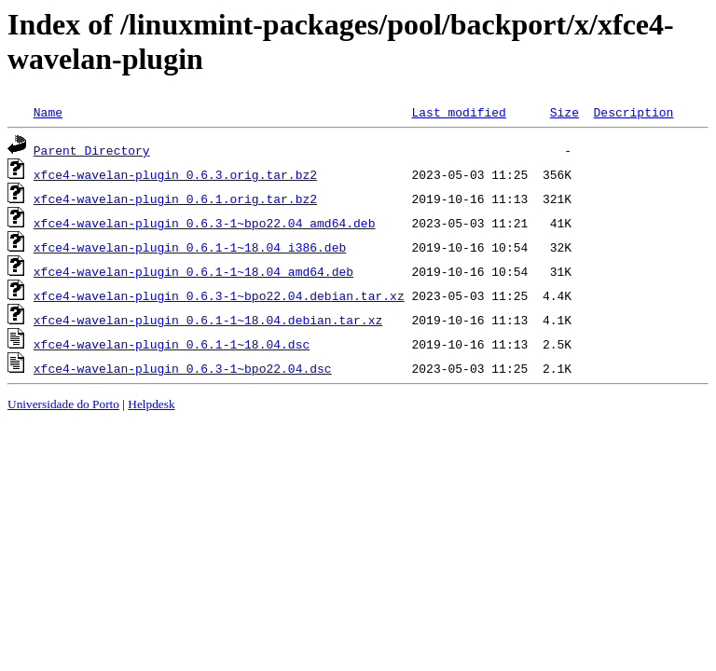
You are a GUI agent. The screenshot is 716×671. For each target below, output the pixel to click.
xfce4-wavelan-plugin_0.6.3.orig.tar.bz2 (175, 174)
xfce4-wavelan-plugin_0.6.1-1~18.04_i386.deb (190, 247)
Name (48, 111)
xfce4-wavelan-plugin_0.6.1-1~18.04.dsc (172, 344)
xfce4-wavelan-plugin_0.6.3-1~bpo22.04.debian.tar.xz (219, 295)
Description (633, 111)
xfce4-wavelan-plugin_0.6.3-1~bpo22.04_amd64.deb (205, 222)
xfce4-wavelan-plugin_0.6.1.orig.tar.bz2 (175, 198)
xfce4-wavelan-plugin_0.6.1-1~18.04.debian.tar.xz (208, 319)
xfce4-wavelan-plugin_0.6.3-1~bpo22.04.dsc (183, 368)
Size (564, 111)
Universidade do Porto (63, 404)
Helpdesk (151, 404)
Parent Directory (92, 150)
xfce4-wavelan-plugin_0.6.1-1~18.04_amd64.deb (193, 271)
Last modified (458, 111)
